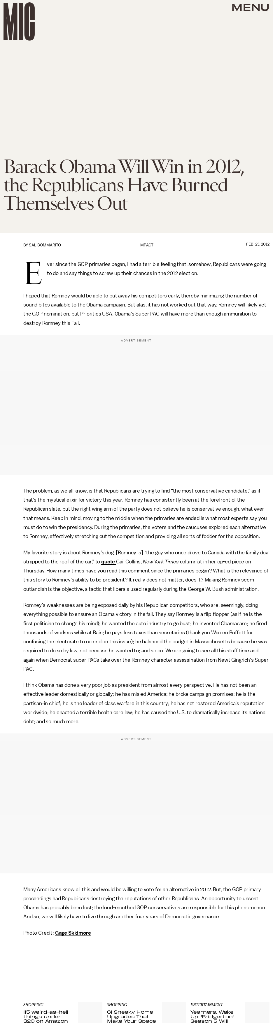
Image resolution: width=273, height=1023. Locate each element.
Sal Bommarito (45, 245)
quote (108, 561)
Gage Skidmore (73, 933)
